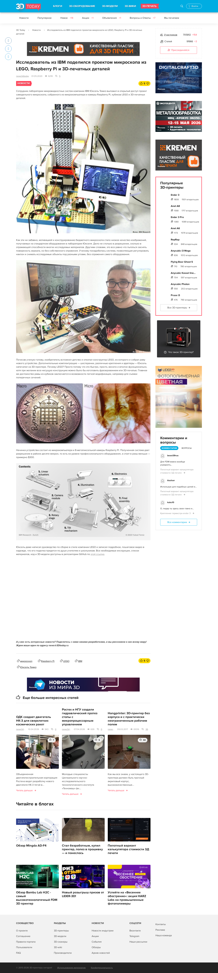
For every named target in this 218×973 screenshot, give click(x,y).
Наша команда (163, 935)
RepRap (175, 239)
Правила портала (25, 941)
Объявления (111, 17)
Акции (87, 17)
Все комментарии (177, 522)
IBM (80, 661)
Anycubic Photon (180, 284)
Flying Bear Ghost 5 (182, 261)
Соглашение (23, 936)
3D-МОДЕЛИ (110, 6)
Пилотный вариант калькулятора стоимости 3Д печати (128, 849)
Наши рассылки (138, 941)
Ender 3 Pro (177, 217)
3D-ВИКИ (130, 6)
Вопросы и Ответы (142, 17)
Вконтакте (135, 930)
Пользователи (24, 947)
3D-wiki (58, 947)
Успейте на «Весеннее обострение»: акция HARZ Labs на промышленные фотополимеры (127, 898)
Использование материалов (71, 967)
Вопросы (187, 448)
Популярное (44, 17)
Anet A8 (175, 206)
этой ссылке (97, 554)
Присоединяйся (178, 50)
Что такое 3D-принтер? (181, 352)
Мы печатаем (171, 17)
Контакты (160, 924)
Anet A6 (175, 228)
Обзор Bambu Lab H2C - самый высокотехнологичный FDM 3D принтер (36, 898)
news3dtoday (22, 76)
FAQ (18, 952)
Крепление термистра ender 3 (175, 513)
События (97, 941)
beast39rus (173, 455)
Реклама (33, 52)
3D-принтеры (61, 930)
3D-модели (60, 936)
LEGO (66, 661)
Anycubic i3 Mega (181, 250)
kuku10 (170, 502)
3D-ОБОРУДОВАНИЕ (82, 6)
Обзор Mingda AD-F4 (31, 845)
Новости (24, 17)
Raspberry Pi (47, 661)
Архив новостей (101, 952)
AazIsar (171, 480)
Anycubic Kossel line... (183, 273)
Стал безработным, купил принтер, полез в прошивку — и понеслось (82, 849)
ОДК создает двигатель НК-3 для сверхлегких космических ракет (33, 720)
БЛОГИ (57, 6)
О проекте (22, 930)
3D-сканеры (60, 941)
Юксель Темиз (28, 667)
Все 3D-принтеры (177, 307)
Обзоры (96, 947)
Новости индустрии (102, 930)
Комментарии (169, 448)
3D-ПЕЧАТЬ (149, 6)
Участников (170, 34)
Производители (63, 952)
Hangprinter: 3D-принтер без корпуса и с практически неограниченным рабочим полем (129, 718)
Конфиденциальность (102, 967)
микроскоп (26, 661)
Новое (66, 17)
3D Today (20, 30)
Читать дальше (24, 790)
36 (147, 729)
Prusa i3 (175, 295)
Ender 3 (175, 194)
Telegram (134, 936)
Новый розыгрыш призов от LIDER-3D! (83, 894)
